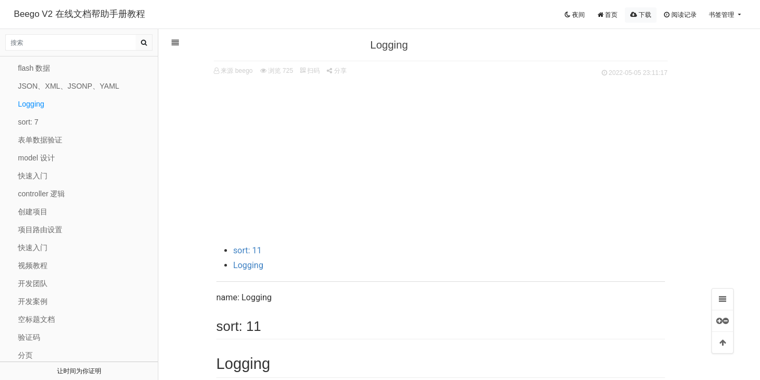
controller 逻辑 (41, 193)
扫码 (323, 70)
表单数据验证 (40, 140)
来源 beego (250, 70)
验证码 (29, 337)
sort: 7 (28, 122)
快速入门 (33, 176)
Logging (261, 265)
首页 (607, 14)
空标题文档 (36, 319)
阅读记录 (680, 14)
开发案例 (33, 301)
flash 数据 (34, 68)
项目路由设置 (40, 229)
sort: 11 (260, 250)
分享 (350, 70)
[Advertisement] (454, 159)
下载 (640, 14)
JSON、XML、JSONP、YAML (68, 86)
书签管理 (722, 14)
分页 (25, 355)
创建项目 (33, 211)
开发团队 (33, 283)
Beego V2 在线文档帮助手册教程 (79, 14)
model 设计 (36, 158)
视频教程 (33, 265)
